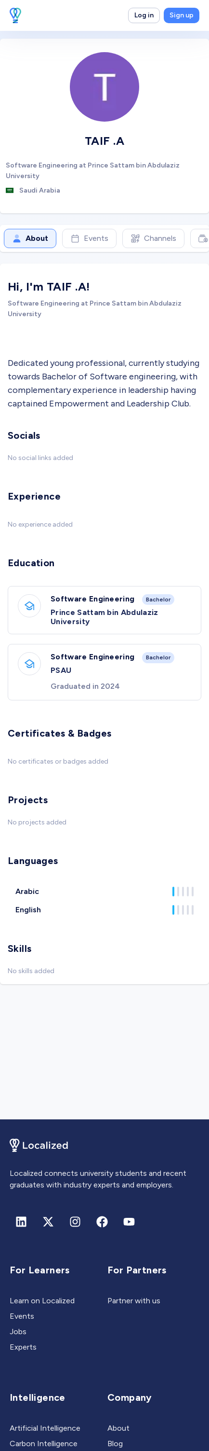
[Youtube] (129, 1221)
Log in (144, 15)
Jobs (18, 1331)
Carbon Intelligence (44, 1443)
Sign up (182, 15)
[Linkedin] (21, 1221)
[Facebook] (102, 1221)
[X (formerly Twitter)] (48, 1221)
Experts (23, 1347)
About (30, 238)
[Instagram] (75, 1221)
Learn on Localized (42, 1300)
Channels (153, 238)
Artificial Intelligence (45, 1428)
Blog (115, 1443)
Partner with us (133, 1300)
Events (89, 238)
